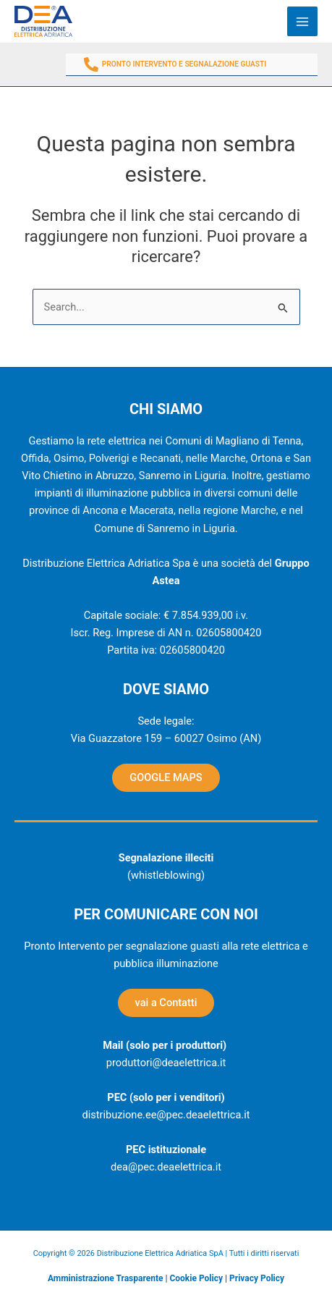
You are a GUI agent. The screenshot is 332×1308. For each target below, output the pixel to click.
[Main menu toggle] (302, 22)
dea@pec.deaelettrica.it (166, 1166)
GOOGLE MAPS (165, 777)
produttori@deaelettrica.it (166, 1062)
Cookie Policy (196, 1278)
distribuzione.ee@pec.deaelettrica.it (166, 1114)
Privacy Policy (256, 1278)
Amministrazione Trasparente (105, 1278)
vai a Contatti (166, 1002)
